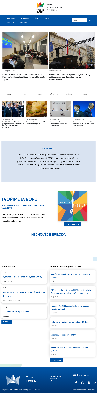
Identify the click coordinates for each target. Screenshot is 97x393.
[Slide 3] (48, 85)
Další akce (6, 322)
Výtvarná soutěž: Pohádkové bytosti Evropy (22, 277)
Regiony (59, 18)
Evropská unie (25, 18)
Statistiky (84, 94)
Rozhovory (24, 94)
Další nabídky (56, 360)
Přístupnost (53, 379)
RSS (51, 381)
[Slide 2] (45, 85)
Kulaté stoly (48, 18)
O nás (29, 377)
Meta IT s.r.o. (91, 390)
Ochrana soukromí (56, 376)
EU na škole (23, 22)
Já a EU (37, 18)
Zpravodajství (11, 18)
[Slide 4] (51, 85)
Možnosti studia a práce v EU (16, 311)
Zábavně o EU (54, 94)
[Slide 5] (55, 85)
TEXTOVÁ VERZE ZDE (73, 224)
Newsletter (81, 375)
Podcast (39, 94)
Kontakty (31, 380)
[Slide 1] (41, 85)
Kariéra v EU (10, 22)
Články (9, 94)
